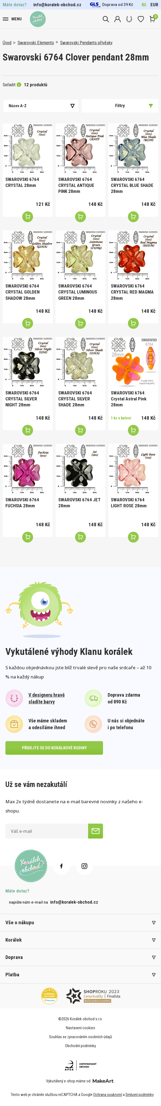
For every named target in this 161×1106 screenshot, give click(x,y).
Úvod (7, 42)
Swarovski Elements (36, 42)
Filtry (134, 105)
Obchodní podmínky (80, 1045)
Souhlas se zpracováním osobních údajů (80, 1036)
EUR (154, 4)
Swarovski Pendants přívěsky (86, 42)
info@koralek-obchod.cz (57, 4)
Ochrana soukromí (107, 1094)
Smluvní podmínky (139, 1094)
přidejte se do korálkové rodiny (54, 747)
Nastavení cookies (80, 1027)
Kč (144, 4)
